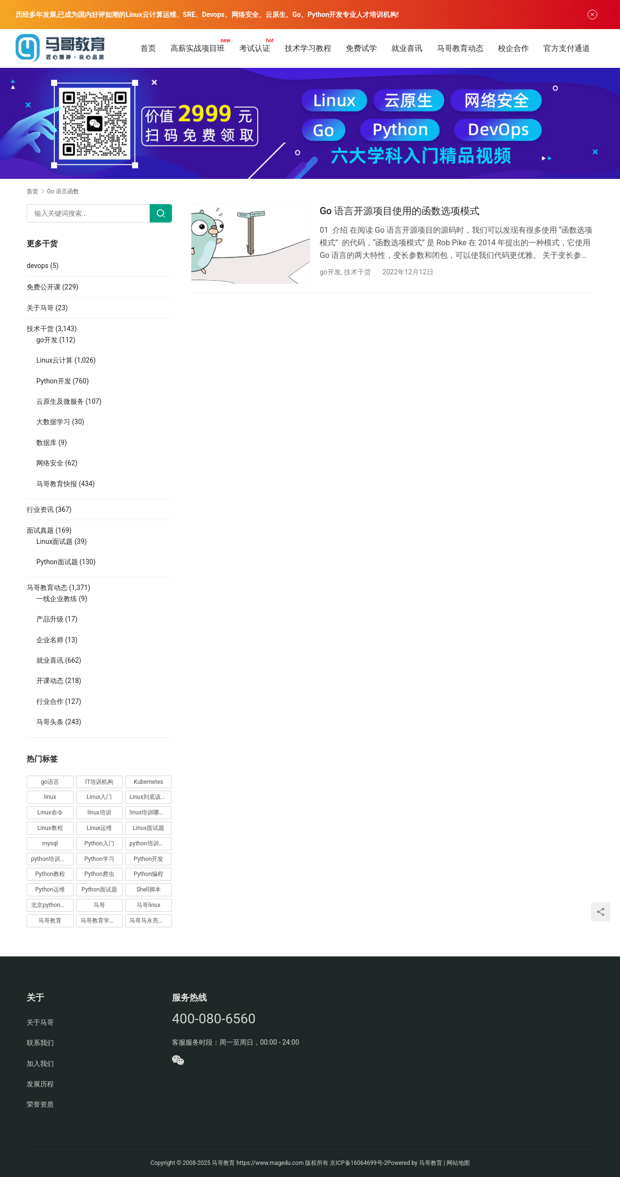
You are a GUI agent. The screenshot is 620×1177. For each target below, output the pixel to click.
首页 (148, 48)
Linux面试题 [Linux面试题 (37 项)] (148, 828)
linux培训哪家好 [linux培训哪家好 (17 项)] (149, 812)
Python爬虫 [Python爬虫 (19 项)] (99, 874)
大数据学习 (53, 422)
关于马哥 (40, 308)
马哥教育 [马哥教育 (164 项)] (50, 920)
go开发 (330, 272)
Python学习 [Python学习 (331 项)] (99, 859)
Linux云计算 (54, 360)
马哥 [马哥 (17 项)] (99, 905)
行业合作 (49, 701)
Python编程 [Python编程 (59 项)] (148, 874)
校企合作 (513, 48)
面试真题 (40, 530)
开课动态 (49, 680)
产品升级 (49, 619)
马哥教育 (223, 1163)
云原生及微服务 (60, 401)
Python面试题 (57, 562)
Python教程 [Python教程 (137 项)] (50, 874)
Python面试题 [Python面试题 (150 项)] (99, 889)
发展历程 (40, 1084)
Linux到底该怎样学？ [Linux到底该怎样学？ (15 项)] (150, 797)
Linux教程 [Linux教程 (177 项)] (50, 828)
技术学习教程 (308, 48)
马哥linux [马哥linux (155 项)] (148, 905)
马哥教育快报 (56, 484)
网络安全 (49, 463)
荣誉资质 (40, 1104)
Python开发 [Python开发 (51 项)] (148, 859)
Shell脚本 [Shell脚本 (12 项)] (149, 889)
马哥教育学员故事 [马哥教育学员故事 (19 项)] (101, 920)
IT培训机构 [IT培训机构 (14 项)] (99, 782)
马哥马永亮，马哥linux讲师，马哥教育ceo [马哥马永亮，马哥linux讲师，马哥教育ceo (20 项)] (150, 920)
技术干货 (357, 272)
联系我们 (40, 1043)
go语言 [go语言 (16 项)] (50, 782)
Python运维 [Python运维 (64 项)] (50, 889)
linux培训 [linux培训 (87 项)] (99, 812)
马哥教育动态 (460, 48)
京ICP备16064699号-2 (359, 1163)
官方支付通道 (566, 48)
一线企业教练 (56, 599)
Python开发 (53, 381)
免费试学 (361, 48)
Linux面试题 (54, 541)
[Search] (161, 213)
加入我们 (40, 1063)
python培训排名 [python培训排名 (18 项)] (51, 859)
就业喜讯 (406, 48)
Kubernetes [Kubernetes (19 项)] (148, 782)
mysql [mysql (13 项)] (50, 843)
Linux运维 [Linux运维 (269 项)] (99, 828)
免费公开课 (44, 287)
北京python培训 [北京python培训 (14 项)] (51, 905)
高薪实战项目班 (197, 48)
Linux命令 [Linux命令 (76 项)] (50, 812)
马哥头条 (49, 722)
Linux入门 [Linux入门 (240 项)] (99, 797)
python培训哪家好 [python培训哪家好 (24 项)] (150, 843)
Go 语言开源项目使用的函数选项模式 (400, 211)
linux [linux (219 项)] (50, 797)
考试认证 (254, 48)
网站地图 (458, 1163)
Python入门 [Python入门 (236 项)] (99, 843)
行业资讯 (40, 509)
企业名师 (49, 640)
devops (37, 266)
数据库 (46, 442)
